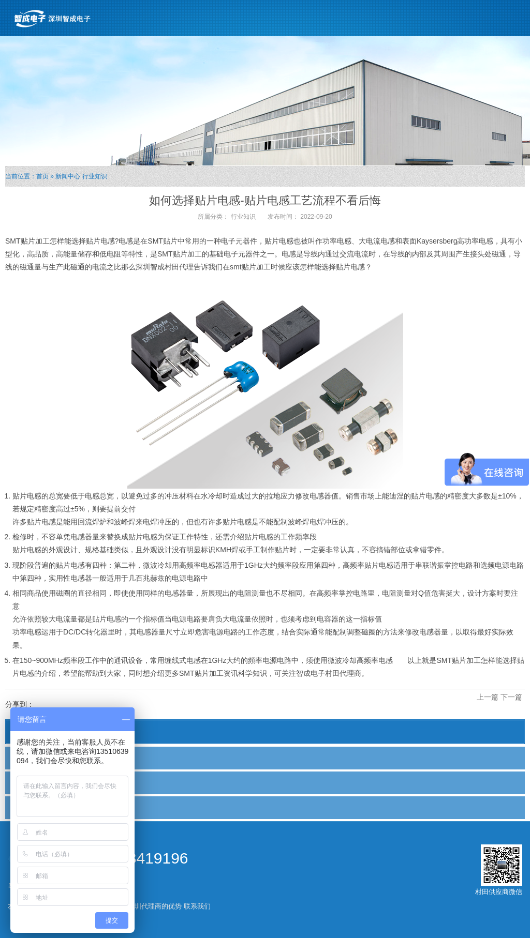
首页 (42, 176)
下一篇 (511, 697)
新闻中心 (67, 176)
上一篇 (487, 697)
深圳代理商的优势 (155, 906)
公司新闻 (29, 757)
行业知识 (94, 176)
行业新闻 (29, 782)
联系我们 (197, 906)
